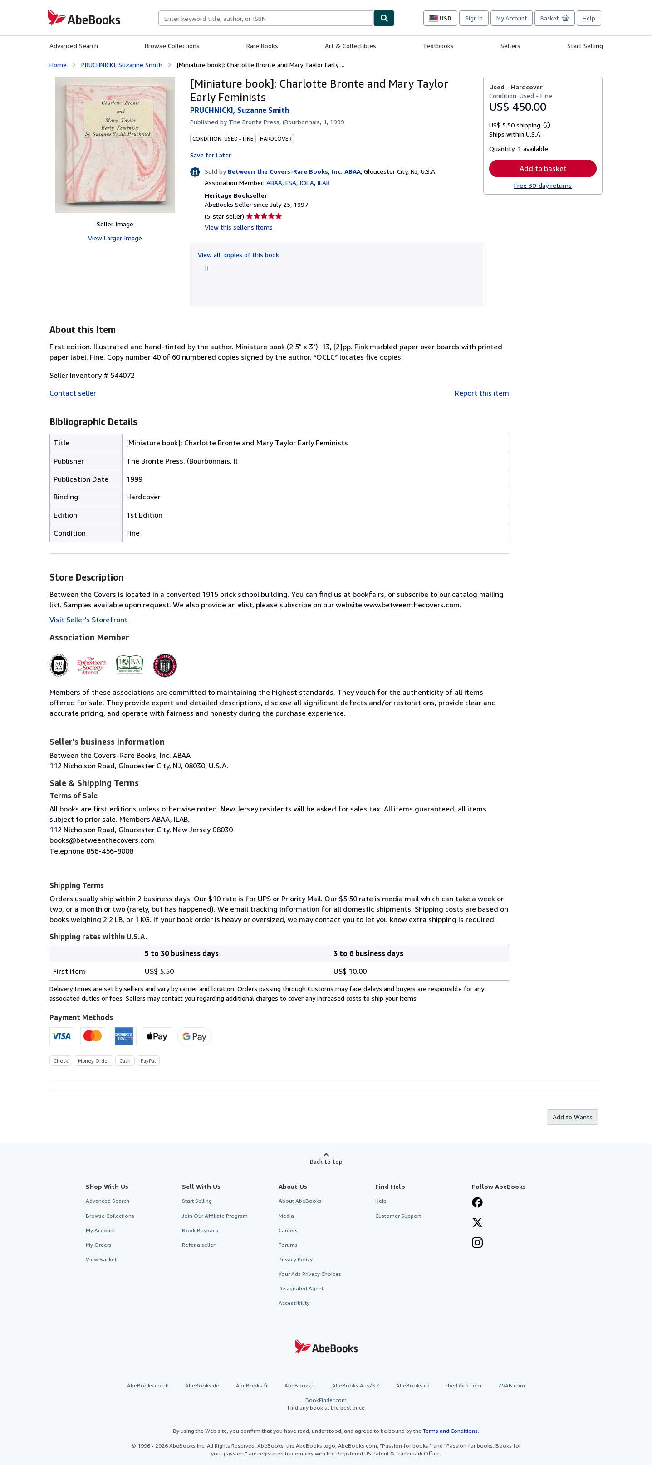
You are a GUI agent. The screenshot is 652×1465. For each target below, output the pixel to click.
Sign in (474, 18)
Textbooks (438, 45)
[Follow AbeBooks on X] (477, 1223)
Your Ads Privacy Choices (310, 1273)
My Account (511, 18)
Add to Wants (573, 1117)
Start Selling (585, 45)
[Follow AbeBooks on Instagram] (477, 1243)
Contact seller (72, 392)
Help (589, 18)
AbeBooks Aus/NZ (355, 1385)
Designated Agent (301, 1288)
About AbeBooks (300, 1200)
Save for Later (210, 155)
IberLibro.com (463, 1385)
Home (58, 64)
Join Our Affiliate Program (215, 1215)
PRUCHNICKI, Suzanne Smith (121, 64)
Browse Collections (172, 45)
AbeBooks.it (299, 1385)
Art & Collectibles (350, 45)
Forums (288, 1244)
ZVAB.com (511, 1385)
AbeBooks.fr (252, 1385)
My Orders (99, 1244)
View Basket (101, 1259)
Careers (288, 1230)
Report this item (482, 392)
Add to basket (543, 168)
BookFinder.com (326, 1404)
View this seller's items (239, 227)
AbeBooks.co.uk (147, 1385)
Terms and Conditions (450, 1430)
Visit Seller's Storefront (88, 619)
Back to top (326, 1161)
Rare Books (262, 45)
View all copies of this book (238, 255)
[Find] (384, 18)
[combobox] (266, 18)
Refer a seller (198, 1244)
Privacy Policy (296, 1259)
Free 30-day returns (543, 185)
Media (286, 1215)
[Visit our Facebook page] (477, 1203)
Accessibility (294, 1302)
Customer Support (398, 1215)
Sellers (510, 45)
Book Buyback (200, 1230)
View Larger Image (115, 238)
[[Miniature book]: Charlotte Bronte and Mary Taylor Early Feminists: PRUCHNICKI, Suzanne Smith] (115, 145)
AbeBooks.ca (413, 1385)
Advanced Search (73, 45)
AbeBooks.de (202, 1385)
